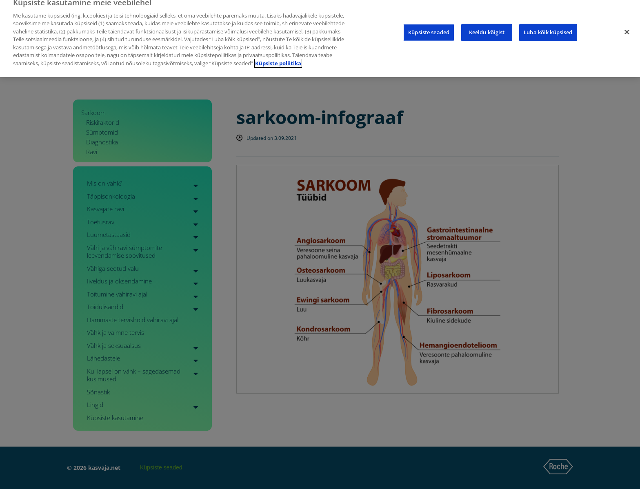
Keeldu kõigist (487, 26)
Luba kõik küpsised (548, 26)
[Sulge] (627, 26)
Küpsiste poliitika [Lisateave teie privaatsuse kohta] (278, 57)
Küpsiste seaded (428, 26)
